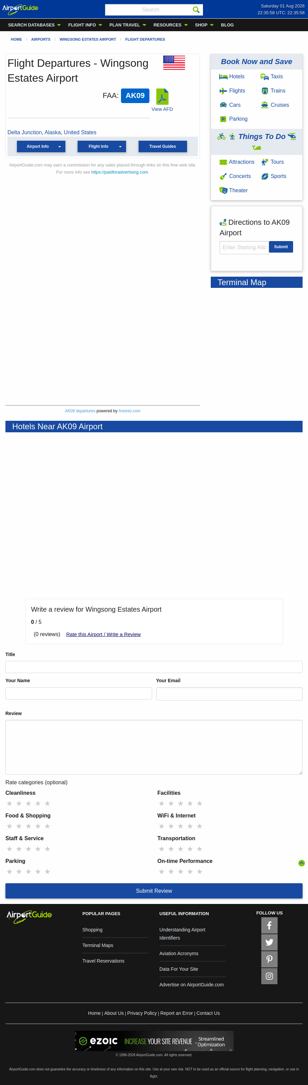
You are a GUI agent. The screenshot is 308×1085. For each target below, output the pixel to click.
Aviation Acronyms (179, 953)
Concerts (235, 176)
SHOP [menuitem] (201, 24)
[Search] (196, 9)
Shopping (92, 929)
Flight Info (98, 146)
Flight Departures (145, 39)
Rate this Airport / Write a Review (103, 634)
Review (13, 713)
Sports (273, 176)
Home (16, 39)
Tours (272, 162)
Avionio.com (129, 411)
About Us (114, 1013)
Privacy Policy (142, 1013)
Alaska (52, 132)
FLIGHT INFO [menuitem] (82, 24)
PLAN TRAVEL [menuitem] (124, 24)
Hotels (232, 76)
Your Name (17, 680)
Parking (233, 119)
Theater (233, 190)
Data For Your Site (179, 969)
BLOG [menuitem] (227, 24)
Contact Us (208, 1013)
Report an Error (176, 1013)
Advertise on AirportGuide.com (192, 984)
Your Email (168, 680)
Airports (40, 39)
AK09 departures (80, 411)
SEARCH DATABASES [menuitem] (31, 24)
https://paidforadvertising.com (119, 172)
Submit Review (154, 891)
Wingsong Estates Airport (88, 39)
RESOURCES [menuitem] (167, 24)
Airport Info (38, 146)
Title (10, 654)
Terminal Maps (97, 945)
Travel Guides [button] (162, 146)
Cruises (275, 105)
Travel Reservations (103, 961)
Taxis (272, 76)
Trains (273, 91)
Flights (232, 91)
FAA (110, 95)
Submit (281, 246)
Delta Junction (24, 132)
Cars (230, 105)
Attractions (236, 162)
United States (80, 132)
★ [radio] (9, 803)
